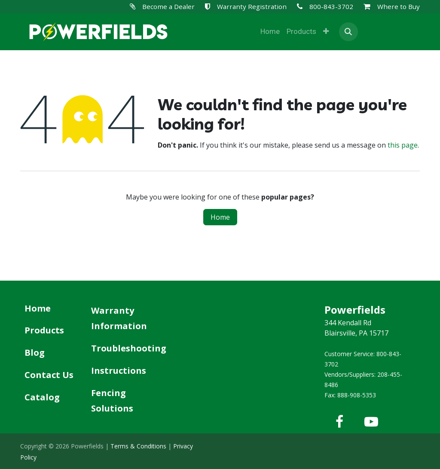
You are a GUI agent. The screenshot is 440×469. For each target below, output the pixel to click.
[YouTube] (371, 422)
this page (403, 145)
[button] (348, 31)
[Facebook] (339, 422)
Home (220, 217)
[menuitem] (270, 32)
